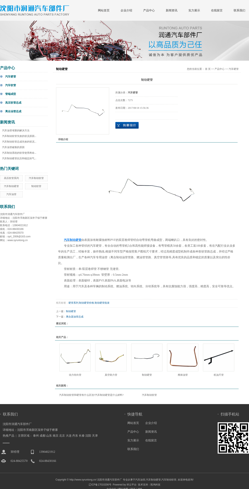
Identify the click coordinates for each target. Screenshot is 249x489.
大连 (69, 435)
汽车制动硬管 (11, 186)
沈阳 (88, 435)
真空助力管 (111, 374)
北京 (62, 435)
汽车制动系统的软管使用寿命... (19, 152)
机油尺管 (219, 374)
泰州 (36, 435)
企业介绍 (126, 10)
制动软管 (36, 186)
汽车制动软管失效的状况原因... (19, 136)
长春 (82, 435)
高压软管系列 (11, 178)
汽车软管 (10, 85)
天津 (95, 435)
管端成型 (10, 93)
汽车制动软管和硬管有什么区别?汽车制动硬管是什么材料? (91, 395)
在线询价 (127, 125)
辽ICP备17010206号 (100, 484)
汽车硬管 (10, 76)
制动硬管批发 (102, 302)
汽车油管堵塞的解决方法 (15, 130)
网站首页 (104, 10)
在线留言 (217, 10)
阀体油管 (183, 374)
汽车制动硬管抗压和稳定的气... (19, 158)
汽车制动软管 (36, 178)
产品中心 (149, 10)
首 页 (208, 69)
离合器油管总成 (74, 316)
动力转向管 (75, 374)
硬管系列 (73, 302)
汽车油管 (11, 194)
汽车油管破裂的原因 (13, 147)
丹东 (75, 435)
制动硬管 (71, 311)
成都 (42, 435)
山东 (49, 435)
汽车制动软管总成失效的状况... (19, 141)
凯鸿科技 (155, 484)
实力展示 (194, 10)
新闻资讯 (171, 10)
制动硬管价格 (86, 302)
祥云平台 (132, 484)
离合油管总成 (13, 111)
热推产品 (8, 435)
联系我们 (239, 10)
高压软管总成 (13, 102)
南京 (56, 435)
